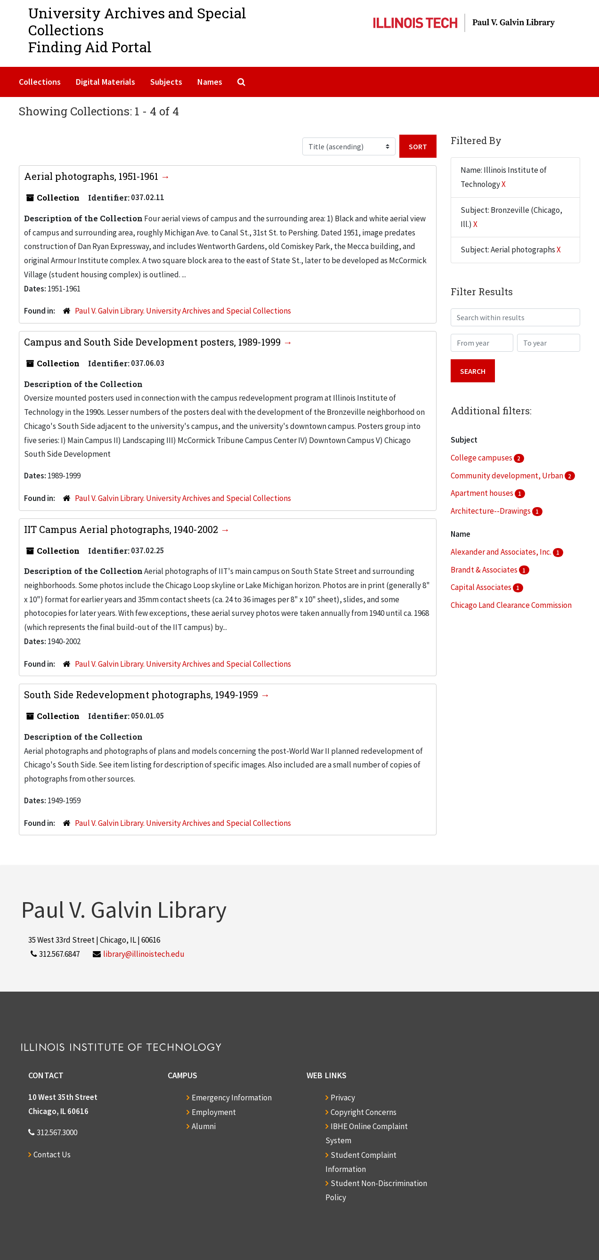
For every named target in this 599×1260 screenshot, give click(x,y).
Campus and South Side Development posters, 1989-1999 (153, 342)
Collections (40, 81)
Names (209, 81)
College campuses (482, 457)
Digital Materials (105, 81)
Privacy (343, 1097)
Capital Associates (482, 587)
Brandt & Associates (485, 570)
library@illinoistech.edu (144, 954)
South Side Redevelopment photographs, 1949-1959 (142, 694)
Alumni (204, 1126)
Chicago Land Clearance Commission (511, 605)
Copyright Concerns (364, 1112)
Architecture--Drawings (491, 511)
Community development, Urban (508, 475)
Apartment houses (483, 493)
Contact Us (52, 1154)
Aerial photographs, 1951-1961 (92, 176)
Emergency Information (232, 1097)
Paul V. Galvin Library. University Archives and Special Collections (183, 311)
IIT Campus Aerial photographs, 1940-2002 (122, 529)
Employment (214, 1112)
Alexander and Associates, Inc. (502, 552)
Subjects (166, 81)
